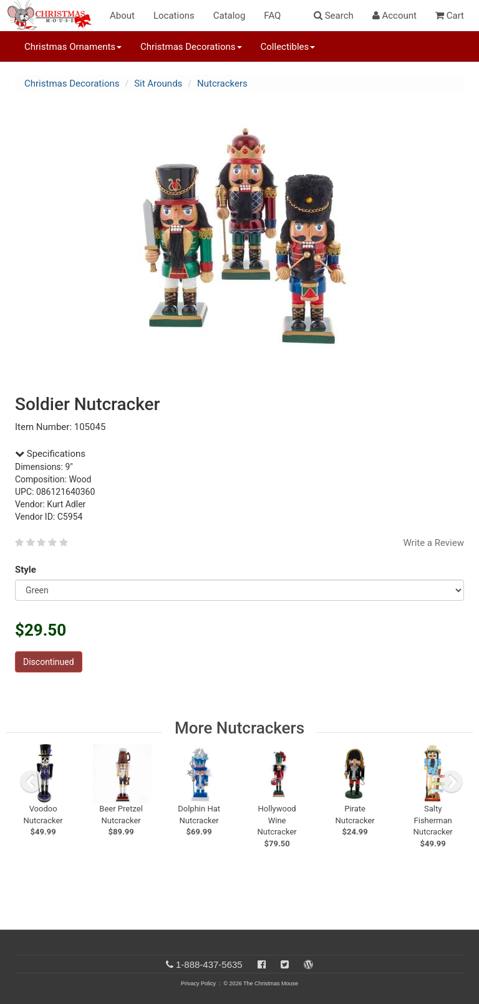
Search (334, 15)
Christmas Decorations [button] (190, 46)
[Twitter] (285, 964)
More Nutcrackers (239, 728)
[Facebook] (262, 964)
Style (28, 569)
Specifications (50, 453)
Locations (174, 15)
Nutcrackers (222, 83)
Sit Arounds (158, 83)
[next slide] (451, 781)
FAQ (272, 15)
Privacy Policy (198, 983)
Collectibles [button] (288, 46)
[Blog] (308, 964)
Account (394, 15)
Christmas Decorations (71, 83)
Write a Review (433, 542)
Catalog (229, 15)
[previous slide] (31, 781)
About (122, 15)
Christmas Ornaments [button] (73, 46)
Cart (449, 15)
